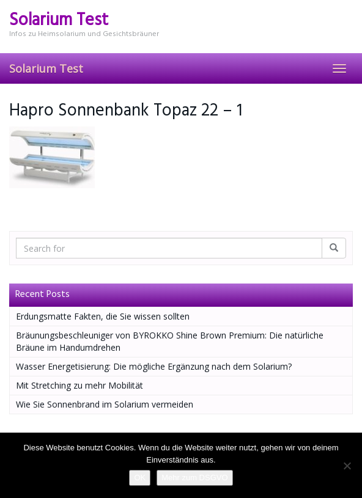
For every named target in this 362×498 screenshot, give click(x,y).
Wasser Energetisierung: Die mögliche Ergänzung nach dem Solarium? (154, 366)
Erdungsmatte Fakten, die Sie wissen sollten (103, 316)
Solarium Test (46, 68)
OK (140, 477)
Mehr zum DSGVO (194, 477)
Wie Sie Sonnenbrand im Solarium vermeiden (104, 404)
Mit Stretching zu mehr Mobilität (79, 385)
